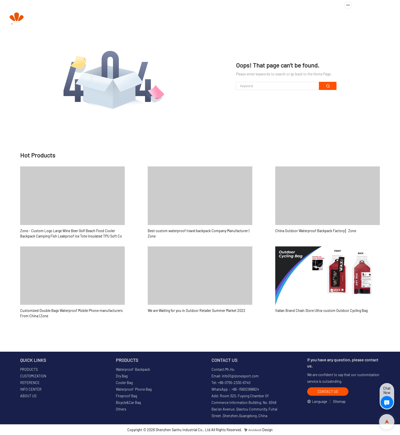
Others (121, 409)
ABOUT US (349, 19)
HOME (177, 19)
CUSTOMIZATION (242, 19)
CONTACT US (379, 19)
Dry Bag (122, 376)
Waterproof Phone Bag (134, 389)
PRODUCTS (202, 19)
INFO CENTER (312, 19)
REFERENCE (278, 19)
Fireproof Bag (126, 396)
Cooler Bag (124, 382)
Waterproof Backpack (133, 369)
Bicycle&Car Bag (128, 402)
